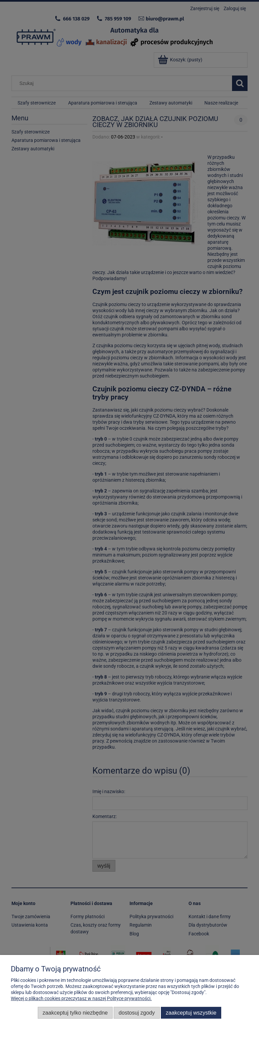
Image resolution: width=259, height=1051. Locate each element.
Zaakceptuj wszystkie (191, 1013)
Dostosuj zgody (137, 1013)
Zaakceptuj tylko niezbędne (75, 1013)
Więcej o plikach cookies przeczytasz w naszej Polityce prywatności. (81, 998)
